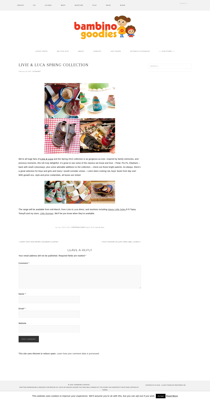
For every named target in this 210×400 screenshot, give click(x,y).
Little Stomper (46, 213)
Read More (172, 396)
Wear (82, 227)
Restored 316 (180, 385)
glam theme (166, 385)
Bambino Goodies (105, 27)
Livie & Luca (99, 227)
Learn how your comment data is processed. (78, 353)
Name (22, 294)
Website (22, 323)
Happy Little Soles (116, 209)
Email (22, 308)
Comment (24, 263)
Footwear (75, 227)
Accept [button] (161, 396)
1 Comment (36, 71)
